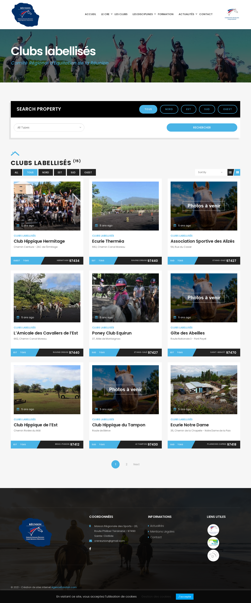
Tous (148, 109)
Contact (156, 537)
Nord (169, 109)
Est (188, 109)
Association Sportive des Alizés (203, 241)
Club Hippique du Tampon (118, 425)
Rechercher (202, 127)
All (16, 172)
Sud (207, 109)
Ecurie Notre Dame (190, 425)
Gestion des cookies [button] (156, 596)
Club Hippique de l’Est (36, 425)
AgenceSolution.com (64, 587)
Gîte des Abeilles (188, 333)
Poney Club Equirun (112, 333)
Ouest (227, 109)
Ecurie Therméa (108, 241)
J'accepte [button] (184, 596)
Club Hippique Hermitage (39, 241)
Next (136, 464)
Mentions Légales (162, 531)
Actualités (157, 526)
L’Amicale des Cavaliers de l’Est (46, 333)
